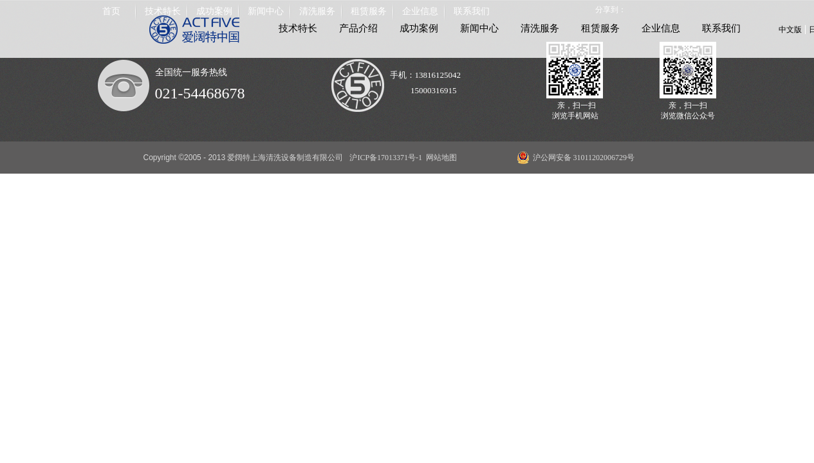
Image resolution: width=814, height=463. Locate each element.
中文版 (790, 29)
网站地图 (439, 157)
